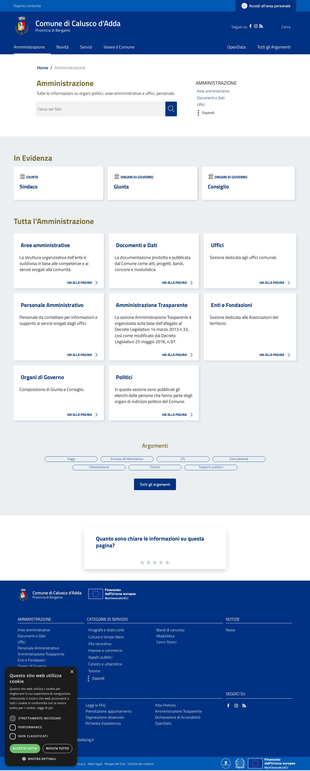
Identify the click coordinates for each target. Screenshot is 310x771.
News (230, 631)
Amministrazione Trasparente (152, 305)
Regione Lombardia (27, 5)
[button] (203, 113)
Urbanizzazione (98, 467)
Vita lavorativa (99, 644)
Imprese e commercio (105, 651)
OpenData (163, 724)
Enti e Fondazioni (231, 305)
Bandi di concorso (170, 631)
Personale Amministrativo (52, 305)
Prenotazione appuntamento (109, 712)
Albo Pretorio (165, 706)
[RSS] (251, 25)
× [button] (72, 672)
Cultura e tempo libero (106, 638)
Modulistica (165, 637)
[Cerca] (290, 27)
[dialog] (41, 716)
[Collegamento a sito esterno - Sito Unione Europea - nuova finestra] (111, 596)
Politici (124, 377)
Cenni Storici (166, 643)
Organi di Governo (137, 177)
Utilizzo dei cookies (141, 764)
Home (42, 67)
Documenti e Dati (211, 98)
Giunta (32, 177)
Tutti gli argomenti (155, 485)
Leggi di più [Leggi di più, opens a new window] (45, 708)
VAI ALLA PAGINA (83, 283)
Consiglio (218, 186)
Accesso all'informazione (126, 458)
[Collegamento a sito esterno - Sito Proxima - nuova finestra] (226, 764)
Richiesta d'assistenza (103, 724)
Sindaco (29, 186)
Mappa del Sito (115, 764)
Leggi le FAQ (96, 706)
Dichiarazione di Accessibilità (177, 718)
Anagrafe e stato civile (106, 631)
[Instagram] (246, 25)
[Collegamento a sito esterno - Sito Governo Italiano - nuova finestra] (240, 764)
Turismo (155, 467)
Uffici (201, 104)
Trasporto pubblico (212, 467)
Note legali (95, 764)
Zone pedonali (240, 458)
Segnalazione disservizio (105, 718)
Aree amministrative (213, 91)
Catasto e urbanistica (105, 665)
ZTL (183, 458)
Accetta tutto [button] (25, 748)
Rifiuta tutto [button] (57, 748)
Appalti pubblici (100, 658)
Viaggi (70, 458)
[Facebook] (240, 25)
